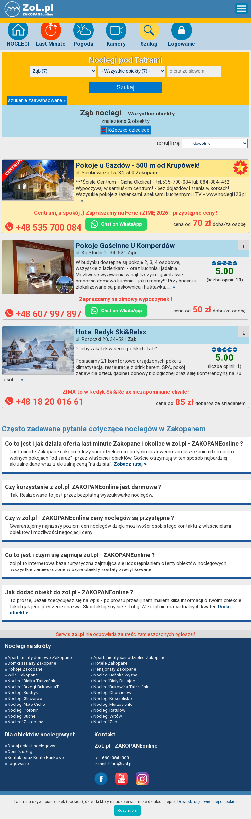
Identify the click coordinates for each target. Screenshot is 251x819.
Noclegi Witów (107, 716)
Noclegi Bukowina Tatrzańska (122, 687)
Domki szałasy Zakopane (32, 663)
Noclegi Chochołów (112, 692)
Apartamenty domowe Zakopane (40, 657)
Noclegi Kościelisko (112, 698)
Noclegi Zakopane (25, 722)
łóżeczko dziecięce (125, 130)
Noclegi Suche (22, 716)
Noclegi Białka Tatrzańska (33, 681)
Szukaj (148, 33)
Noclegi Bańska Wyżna (115, 675)
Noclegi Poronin (23, 710)
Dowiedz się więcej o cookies (207, 801)
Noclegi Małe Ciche (26, 704)
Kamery (116, 33)
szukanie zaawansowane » (37, 100)
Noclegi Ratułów (109, 710)
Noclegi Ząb (105, 722)
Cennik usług (20, 751)
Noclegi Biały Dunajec (114, 681)
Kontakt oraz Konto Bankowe (36, 757)
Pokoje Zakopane (25, 669)
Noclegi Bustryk (23, 692)
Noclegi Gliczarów (25, 698)
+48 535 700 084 (43, 227)
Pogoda (83, 33)
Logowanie (181, 33)
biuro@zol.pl (120, 763)
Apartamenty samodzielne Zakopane (129, 657)
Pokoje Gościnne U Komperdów (125, 246)
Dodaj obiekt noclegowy (31, 746)
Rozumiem (127, 810)
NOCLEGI (18, 33)
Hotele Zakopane (110, 663)
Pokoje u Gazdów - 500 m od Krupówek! (138, 165)
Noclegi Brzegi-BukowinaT (33, 687)
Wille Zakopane (23, 675)
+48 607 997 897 (43, 314)
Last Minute (51, 33)
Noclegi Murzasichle (113, 704)
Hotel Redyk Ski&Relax (111, 332)
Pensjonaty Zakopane (114, 669)
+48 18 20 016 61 (44, 402)
